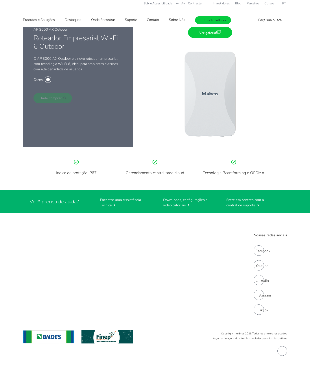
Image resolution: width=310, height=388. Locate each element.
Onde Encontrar (103, 19)
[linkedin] (259, 280)
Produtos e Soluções (39, 19)
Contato (153, 19)
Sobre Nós (177, 19)
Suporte (131, 19)
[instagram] (259, 295)
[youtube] (259, 265)
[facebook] (259, 250)
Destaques (73, 19)
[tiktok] (259, 309)
